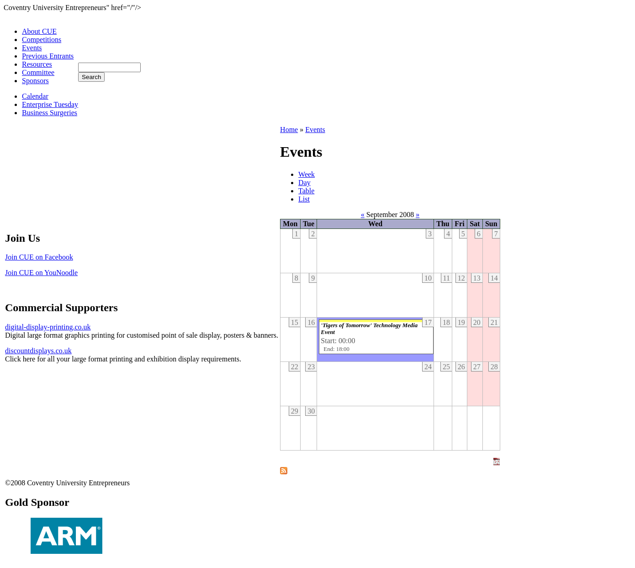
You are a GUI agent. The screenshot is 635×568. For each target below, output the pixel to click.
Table (306, 191)
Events (32, 48)
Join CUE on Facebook (39, 257)
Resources (37, 64)
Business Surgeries (49, 113)
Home (289, 129)
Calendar (35, 96)
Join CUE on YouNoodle (41, 272)
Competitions (41, 39)
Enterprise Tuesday (50, 104)
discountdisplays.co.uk (38, 351)
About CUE (39, 31)
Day (304, 182)
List (304, 199)
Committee (38, 72)
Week (306, 174)
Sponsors (35, 81)
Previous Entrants (48, 56)
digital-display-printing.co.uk (48, 327)
